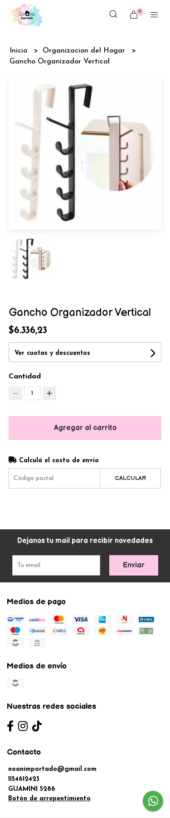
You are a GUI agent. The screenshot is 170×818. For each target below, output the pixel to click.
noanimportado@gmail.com (52, 769)
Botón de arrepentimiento (49, 798)
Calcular (130, 478)
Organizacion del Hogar (85, 50)
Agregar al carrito (85, 428)
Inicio (19, 50)
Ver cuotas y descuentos (52, 353)
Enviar (134, 565)
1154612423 (23, 779)
